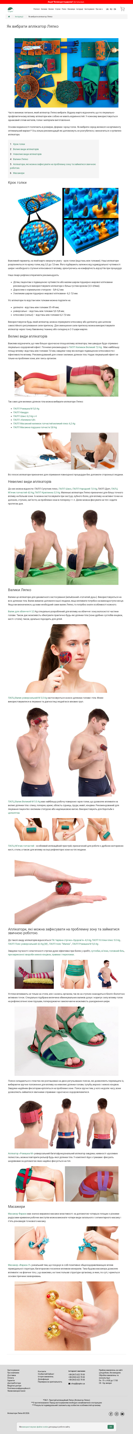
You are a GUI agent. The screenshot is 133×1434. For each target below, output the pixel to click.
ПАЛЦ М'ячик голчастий (21, 845)
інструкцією (97, 1403)
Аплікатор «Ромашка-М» (21, 1153)
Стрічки (58, 9)
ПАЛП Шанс (65, 488)
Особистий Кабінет (46, 1374)
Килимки (44, 9)
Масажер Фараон (17, 1213)
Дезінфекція (43, 1379)
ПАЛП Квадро (20, 412)
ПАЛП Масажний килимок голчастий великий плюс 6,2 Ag (44, 423)
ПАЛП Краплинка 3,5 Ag (47, 492)
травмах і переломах (63, 954)
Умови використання (16, 1391)
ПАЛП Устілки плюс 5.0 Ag (106, 940)
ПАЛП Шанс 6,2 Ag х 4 (24, 416)
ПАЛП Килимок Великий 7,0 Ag (85, 347)
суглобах (95, 951)
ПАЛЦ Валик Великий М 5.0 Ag (24, 801)
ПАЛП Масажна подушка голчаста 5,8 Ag (35, 427)
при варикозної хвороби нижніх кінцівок (29, 954)
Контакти (42, 1371)
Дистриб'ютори (14, 1383)
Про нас (99, 9)
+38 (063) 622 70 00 (76, 1380)
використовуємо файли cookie (35, 1427)
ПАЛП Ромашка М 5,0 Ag (26, 408)
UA (107, 9)
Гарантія (11, 1380)
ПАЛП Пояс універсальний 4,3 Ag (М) (28, 943)
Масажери (71, 9)
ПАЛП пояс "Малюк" (60, 943)
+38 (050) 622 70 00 (76, 1377)
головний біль (116, 951)
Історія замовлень (46, 1377)
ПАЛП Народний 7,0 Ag (84, 488)
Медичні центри (14, 1386)
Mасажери (17, 173)
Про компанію (13, 1373)
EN (115, 9)
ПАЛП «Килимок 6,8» (24, 419)
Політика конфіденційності (18, 1388)
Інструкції (79, 9)
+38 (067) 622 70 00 (76, 1374)
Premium (37, 9)
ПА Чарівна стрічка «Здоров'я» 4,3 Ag (71, 940)
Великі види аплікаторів (24, 149)
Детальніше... (66, 2)
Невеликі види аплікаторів (26, 154)
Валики (51, 9)
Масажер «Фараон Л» (19, 1265)
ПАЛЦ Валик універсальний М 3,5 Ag (27, 697)
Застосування (89, 9)
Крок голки (17, 144)
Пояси (64, 9)
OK (110, 1427)
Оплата (10, 1378)
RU (111, 9)
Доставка (11, 1375)
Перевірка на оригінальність (50, 1382)
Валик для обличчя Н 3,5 (21, 611)
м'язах (104, 951)
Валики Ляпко (19, 159)
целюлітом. (14, 812)
